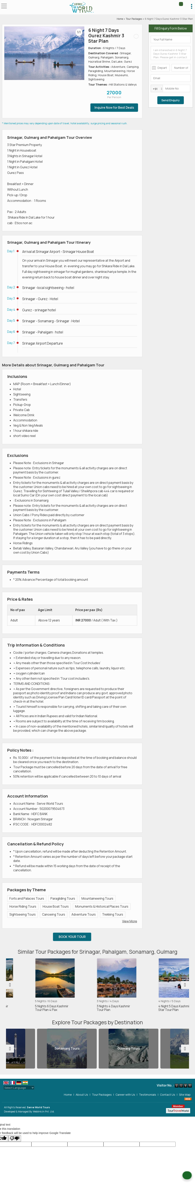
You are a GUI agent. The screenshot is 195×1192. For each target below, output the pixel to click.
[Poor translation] (14, 1138)
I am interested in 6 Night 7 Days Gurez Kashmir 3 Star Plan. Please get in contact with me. (171, 53)
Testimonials (147, 1094)
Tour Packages (134, 19)
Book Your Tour (72, 937)
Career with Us (125, 1094)
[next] (185, 985)
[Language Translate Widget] (18, 1088)
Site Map (185, 1094)
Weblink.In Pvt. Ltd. (43, 1111)
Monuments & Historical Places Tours (101, 906)
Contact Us (167, 1094)
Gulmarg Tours (159, 1049)
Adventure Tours (83, 914)
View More (129, 921)
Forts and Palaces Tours (26, 898)
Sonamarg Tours (97, 1049)
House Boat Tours (56, 906)
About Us (82, 1094)
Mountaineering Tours (97, 898)
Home (120, 19)
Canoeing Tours (53, 914)
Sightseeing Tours (22, 914)
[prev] (10, 985)
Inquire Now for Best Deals (114, 107)
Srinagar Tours (36, 1049)
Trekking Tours (112, 914)
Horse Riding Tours (22, 906)
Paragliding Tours (62, 898)
